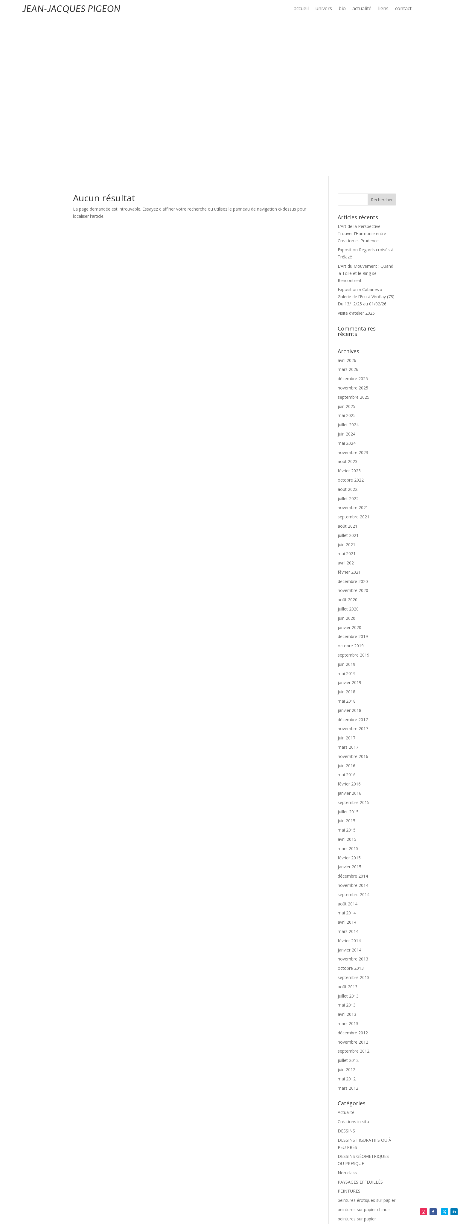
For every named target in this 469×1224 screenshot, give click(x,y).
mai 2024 (347, 287)
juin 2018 (346, 535)
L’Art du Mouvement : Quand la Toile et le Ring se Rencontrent (365, 117)
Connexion (348, 1145)
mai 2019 (347, 517)
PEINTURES (349, 1034)
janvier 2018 (349, 554)
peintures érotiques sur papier (366, 1044)
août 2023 (347, 305)
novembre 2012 (353, 885)
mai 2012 (347, 922)
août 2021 (347, 369)
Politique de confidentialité (89, 1203)
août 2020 (347, 443)
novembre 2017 (353, 572)
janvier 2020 (349, 471)
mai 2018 (347, 544)
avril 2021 (347, 406)
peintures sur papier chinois (364, 1053)
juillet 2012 (348, 904)
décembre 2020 (353, 425)
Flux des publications (358, 1154)
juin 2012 (346, 913)
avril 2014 (347, 765)
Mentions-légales (41, 1203)
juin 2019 (346, 508)
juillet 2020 (348, 452)
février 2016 (349, 627)
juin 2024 (346, 277)
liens (383, 9)
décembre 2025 (353, 222)
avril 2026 (347, 204)
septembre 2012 (353, 894)
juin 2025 (346, 250)
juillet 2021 (348, 379)
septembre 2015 (353, 646)
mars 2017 (348, 590)
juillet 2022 (348, 342)
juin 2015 (346, 664)
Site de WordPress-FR (359, 1173)
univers (323, 9)
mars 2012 (348, 931)
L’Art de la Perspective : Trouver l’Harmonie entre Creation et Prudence (362, 77)
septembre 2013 (353, 821)
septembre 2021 (353, 360)
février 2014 (349, 784)
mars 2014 (348, 775)
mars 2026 (348, 213)
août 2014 (347, 747)
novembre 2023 (353, 296)
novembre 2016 (353, 600)
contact (403, 9)
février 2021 (349, 415)
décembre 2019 (353, 480)
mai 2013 (347, 848)
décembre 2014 (353, 719)
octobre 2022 (351, 323)
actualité (361, 9)
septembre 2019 (353, 498)
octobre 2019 (351, 489)
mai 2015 (347, 673)
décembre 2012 (353, 876)
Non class (347, 1016)
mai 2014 (347, 756)
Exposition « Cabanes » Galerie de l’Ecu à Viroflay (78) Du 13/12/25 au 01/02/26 (366, 140)
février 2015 (349, 701)
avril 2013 (347, 858)
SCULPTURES (351, 1120)
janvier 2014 (349, 793)
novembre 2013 (353, 802)
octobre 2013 (351, 812)
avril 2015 (347, 683)
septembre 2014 (353, 738)
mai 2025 (347, 259)
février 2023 (349, 314)
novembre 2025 (353, 231)
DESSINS (346, 974)
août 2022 (347, 333)
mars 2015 (348, 692)
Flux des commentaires (360, 1163)
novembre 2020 (353, 434)
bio (342, 9)
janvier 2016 (349, 637)
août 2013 (347, 830)
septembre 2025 (353, 240)
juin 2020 (346, 462)
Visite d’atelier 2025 (356, 156)
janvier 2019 (349, 526)
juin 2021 (346, 388)
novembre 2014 (353, 729)
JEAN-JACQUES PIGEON (71, 8)
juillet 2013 (348, 839)
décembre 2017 (353, 563)
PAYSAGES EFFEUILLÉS (360, 1025)
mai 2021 (347, 397)
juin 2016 (346, 609)
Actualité (346, 956)
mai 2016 (347, 618)
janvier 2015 (349, 710)
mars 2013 (348, 867)
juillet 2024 (348, 268)
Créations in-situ (353, 965)
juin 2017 (346, 581)
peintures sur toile (355, 1078)
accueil (301, 9)
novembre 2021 (353, 351)
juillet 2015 (348, 655)
